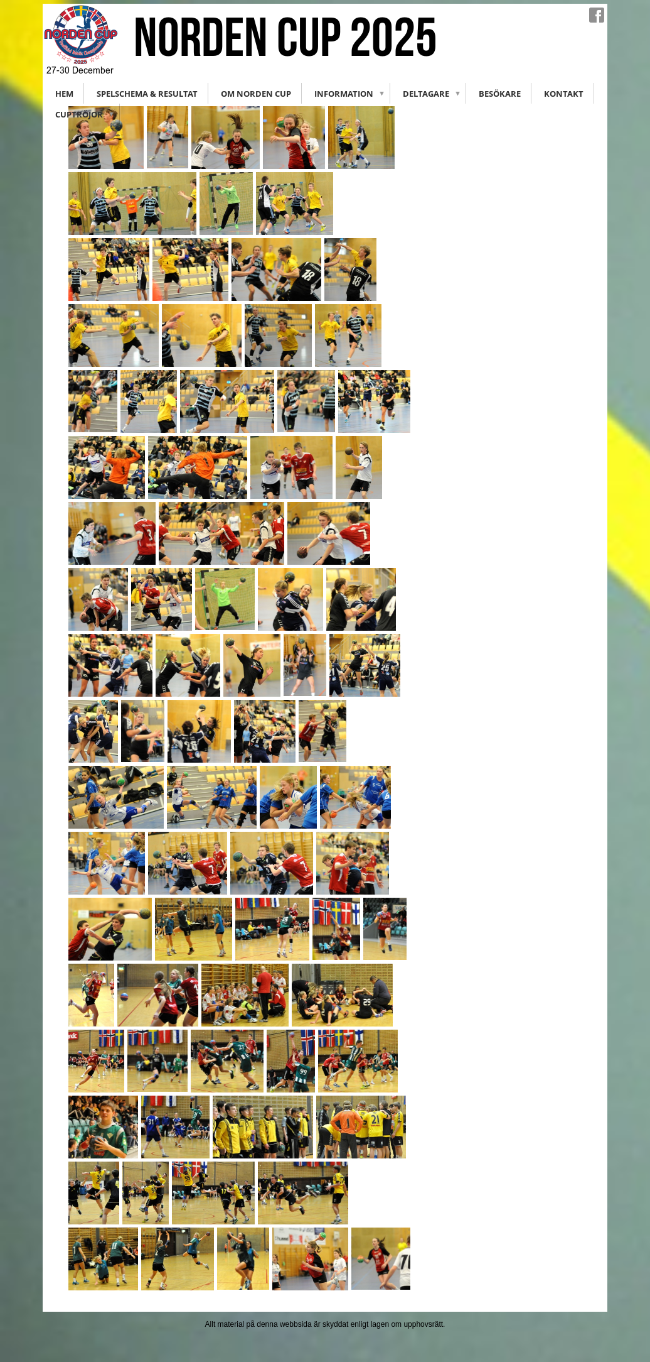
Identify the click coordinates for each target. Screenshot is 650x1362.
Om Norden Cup (256, 93)
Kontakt (563, 93)
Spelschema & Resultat (147, 93)
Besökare (500, 93)
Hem (64, 93)
